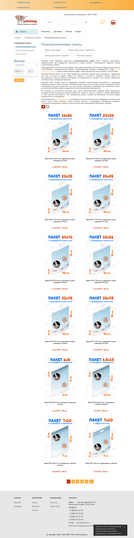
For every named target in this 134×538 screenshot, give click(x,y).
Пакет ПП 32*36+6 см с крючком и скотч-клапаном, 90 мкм (101, 281)
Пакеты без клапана (84, 55)
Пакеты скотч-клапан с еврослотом (81, 50)
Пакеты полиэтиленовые (25, 51)
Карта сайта (55, 506)
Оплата (68, 32)
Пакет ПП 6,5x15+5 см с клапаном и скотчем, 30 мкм (101, 403)
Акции (78, 32)
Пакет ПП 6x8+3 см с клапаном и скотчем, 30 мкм (60, 403)
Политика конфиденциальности (81, 526)
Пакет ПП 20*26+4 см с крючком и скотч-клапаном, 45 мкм (101, 160)
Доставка (58, 32)
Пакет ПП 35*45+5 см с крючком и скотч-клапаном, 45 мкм (101, 342)
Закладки (17, 506)
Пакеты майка (21, 54)
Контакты (45, 32)
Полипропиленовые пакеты (26, 47)
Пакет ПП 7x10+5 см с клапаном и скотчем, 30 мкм (60, 464)
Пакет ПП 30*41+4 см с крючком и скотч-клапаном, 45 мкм (60, 281)
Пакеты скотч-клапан (52, 50)
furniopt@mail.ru (95, 2)
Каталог (23, 31)
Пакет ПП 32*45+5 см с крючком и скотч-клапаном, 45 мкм (60, 342)
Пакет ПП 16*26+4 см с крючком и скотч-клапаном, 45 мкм (60, 160)
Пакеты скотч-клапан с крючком (57, 55)
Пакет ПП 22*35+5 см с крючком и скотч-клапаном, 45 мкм (60, 221)
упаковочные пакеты (62, 99)
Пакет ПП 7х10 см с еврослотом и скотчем (101, 463)
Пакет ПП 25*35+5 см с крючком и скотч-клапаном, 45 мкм (101, 221)
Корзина (17, 502)
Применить (19, 80)
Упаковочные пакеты (33, 37)
